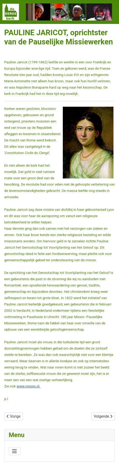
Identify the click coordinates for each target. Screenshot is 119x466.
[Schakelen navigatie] (14, 451)
